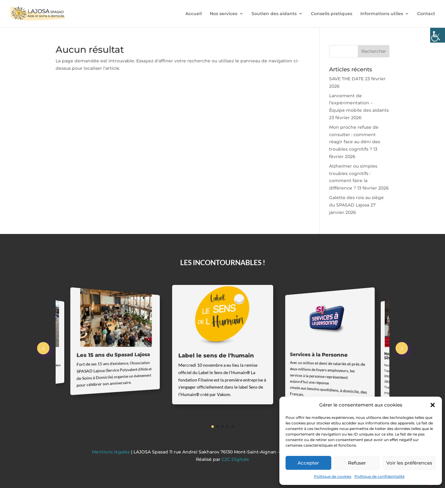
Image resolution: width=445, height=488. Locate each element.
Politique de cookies (332, 476)
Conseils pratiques (331, 13)
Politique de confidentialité (379, 476)
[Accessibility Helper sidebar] (437, 35)
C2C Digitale (235, 459)
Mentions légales (111, 452)
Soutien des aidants (274, 13)
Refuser (357, 463)
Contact (426, 13)
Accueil (193, 13)
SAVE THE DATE (346, 78)
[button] (433, 405)
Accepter (308, 463)
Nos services (223, 13)
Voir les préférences (409, 463)
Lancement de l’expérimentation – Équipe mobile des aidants (359, 103)
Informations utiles (381, 13)
